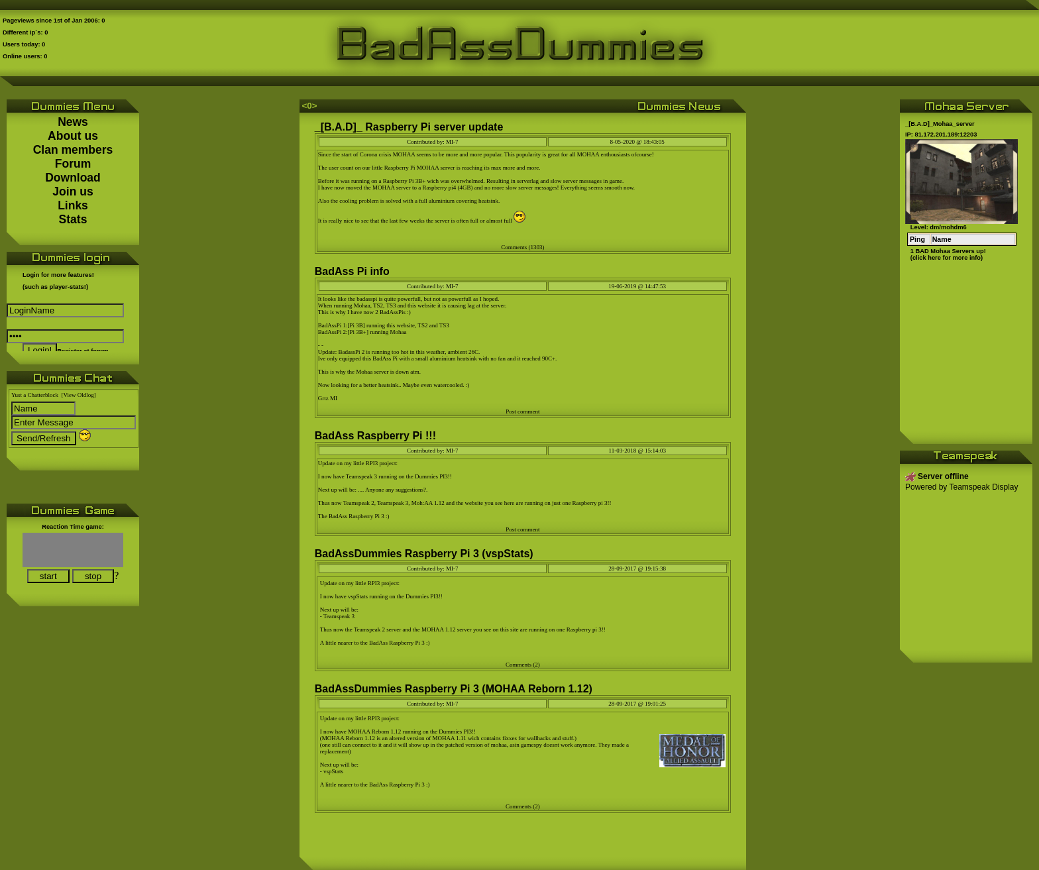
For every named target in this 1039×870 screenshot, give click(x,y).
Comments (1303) (522, 247)
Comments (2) (523, 664)
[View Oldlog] (79, 395)
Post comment (522, 411)
